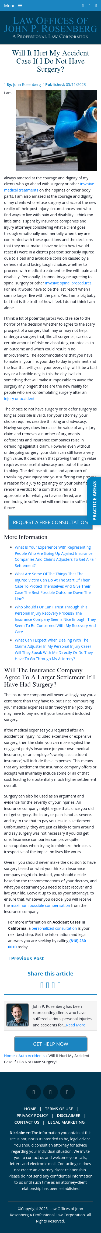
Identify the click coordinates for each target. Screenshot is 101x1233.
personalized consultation (54, 928)
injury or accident (19, 398)
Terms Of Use (59, 1108)
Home (9, 1055)
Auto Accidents (32, 1055)
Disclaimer (69, 1115)
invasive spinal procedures (68, 282)
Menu (13, 6)
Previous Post (26, 958)
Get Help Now (50, 1044)
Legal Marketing (66, 1122)
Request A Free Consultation (50, 522)
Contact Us (26, 1122)
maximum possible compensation (40, 905)
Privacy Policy (32, 1115)
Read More (75, 1025)
